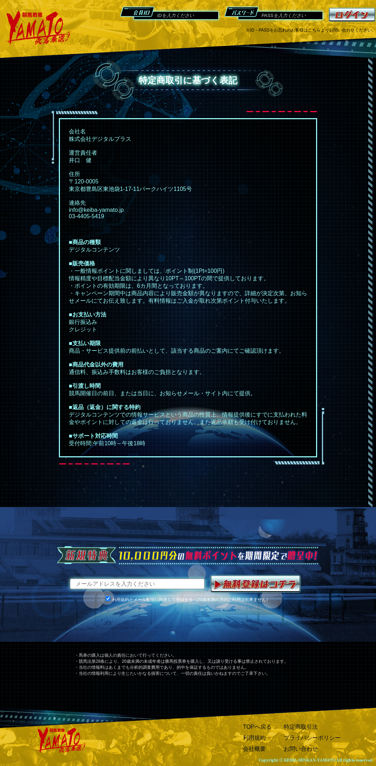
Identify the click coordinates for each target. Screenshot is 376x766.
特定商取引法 (301, 727)
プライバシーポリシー (312, 738)
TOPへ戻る (257, 727)
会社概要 (254, 749)
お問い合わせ (301, 749)
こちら (314, 30)
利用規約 (254, 738)
